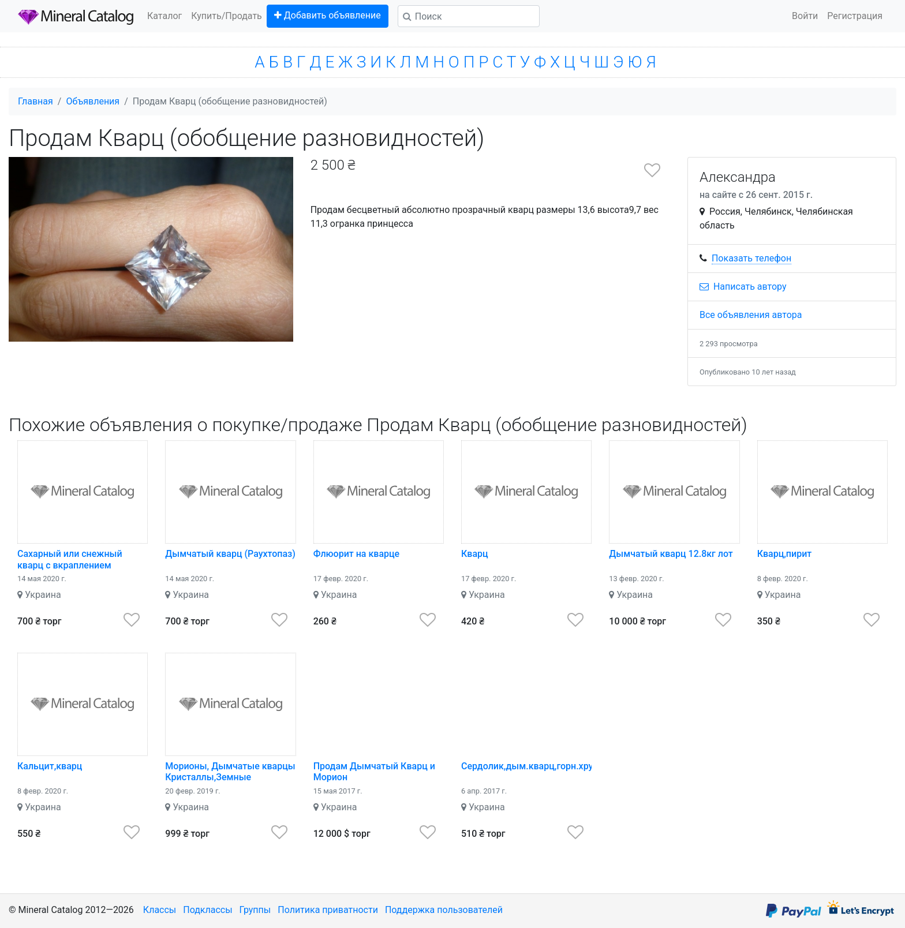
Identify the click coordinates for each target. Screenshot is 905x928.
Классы (159, 909)
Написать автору (743, 286)
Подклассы (207, 909)
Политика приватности (328, 909)
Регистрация (854, 15)
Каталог (164, 15)
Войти (805, 15)
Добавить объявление (327, 15)
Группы (255, 909)
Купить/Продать (226, 15)
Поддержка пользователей (444, 909)
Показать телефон (751, 258)
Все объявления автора (751, 314)
